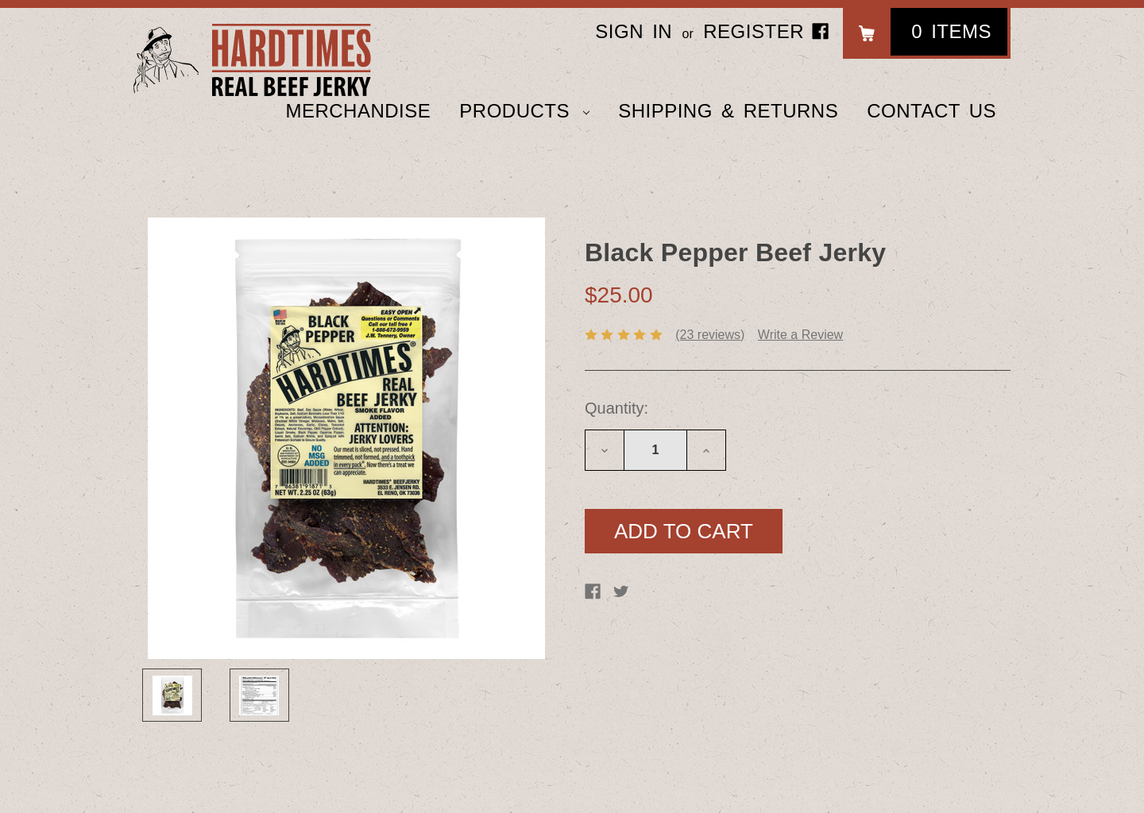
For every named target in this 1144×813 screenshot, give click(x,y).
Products (524, 110)
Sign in (633, 31)
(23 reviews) (709, 334)
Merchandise (358, 110)
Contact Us (931, 110)
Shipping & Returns (728, 110)
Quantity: (616, 408)
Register (753, 31)
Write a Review (800, 334)
